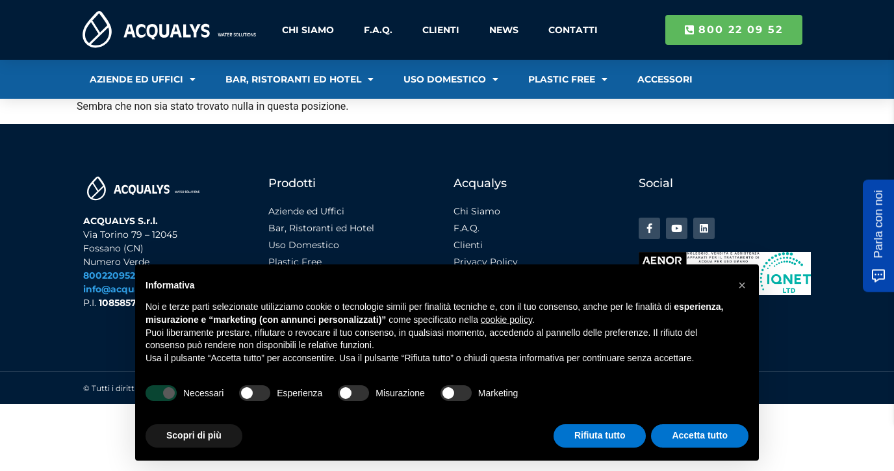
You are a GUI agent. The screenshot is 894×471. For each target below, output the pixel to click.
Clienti (440, 30)
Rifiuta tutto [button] (600, 435)
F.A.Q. (378, 30)
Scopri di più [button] (194, 435)
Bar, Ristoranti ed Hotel (299, 79)
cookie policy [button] (506, 319)
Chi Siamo (308, 30)
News (503, 30)
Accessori (665, 79)
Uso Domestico (450, 79)
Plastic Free (567, 79)
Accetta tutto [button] (700, 435)
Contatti (572, 30)
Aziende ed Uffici (143, 79)
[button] (742, 285)
